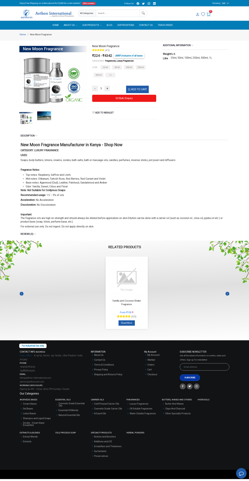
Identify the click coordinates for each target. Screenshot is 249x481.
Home (56, 27)
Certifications (125, 27)
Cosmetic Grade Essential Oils (72, 406)
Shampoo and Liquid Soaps (37, 420)
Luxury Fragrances (139, 406)
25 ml (105, 69)
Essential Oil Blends (68, 412)
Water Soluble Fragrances (143, 415)
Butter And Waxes (174, 406)
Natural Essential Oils (69, 417)
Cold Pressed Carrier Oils (106, 406)
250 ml (141, 69)
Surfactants (100, 453)
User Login (181, 13)
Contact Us (146, 27)
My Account (153, 357)
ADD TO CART (137, 91)
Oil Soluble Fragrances (141, 410)
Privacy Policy (101, 371)
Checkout (152, 376)
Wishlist (151, 362)
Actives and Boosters (105, 438)
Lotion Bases (29, 415)
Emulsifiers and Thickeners (108, 448)
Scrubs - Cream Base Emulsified (33, 426)
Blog (109, 27)
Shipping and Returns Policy (108, 376)
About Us (98, 357)
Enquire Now (162, 13)
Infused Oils (100, 415)
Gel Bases (28, 410)
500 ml (99, 77)
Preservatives (101, 458)
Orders (150, 367)
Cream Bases (30, 406)
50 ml (117, 69)
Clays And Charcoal (175, 410)
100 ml (129, 69)
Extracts (27, 443)
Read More (126, 325)
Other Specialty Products (178, 415)
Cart (149, 371)
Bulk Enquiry (124, 100)
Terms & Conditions (104, 367)
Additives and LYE (103, 443)
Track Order (165, 27)
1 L (110, 77)
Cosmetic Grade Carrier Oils (108, 410)
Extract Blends (30, 438)
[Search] (143, 13)
